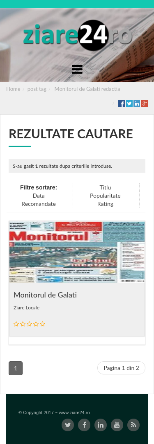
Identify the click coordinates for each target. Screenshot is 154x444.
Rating (105, 203)
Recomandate (38, 203)
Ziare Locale (26, 307)
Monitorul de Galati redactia (87, 89)
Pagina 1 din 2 (121, 367)
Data (38, 195)
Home (13, 89)
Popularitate (105, 195)
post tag (37, 89)
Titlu (105, 187)
